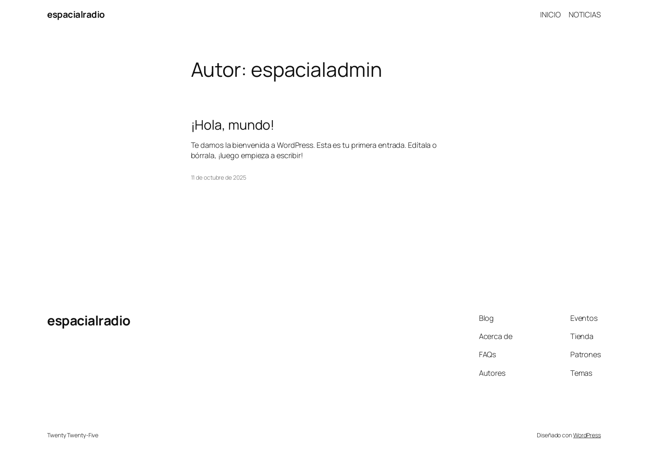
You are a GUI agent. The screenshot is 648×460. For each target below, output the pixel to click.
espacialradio (76, 14)
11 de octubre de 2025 (218, 177)
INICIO (550, 14)
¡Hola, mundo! (233, 124)
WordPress (587, 435)
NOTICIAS (585, 14)
